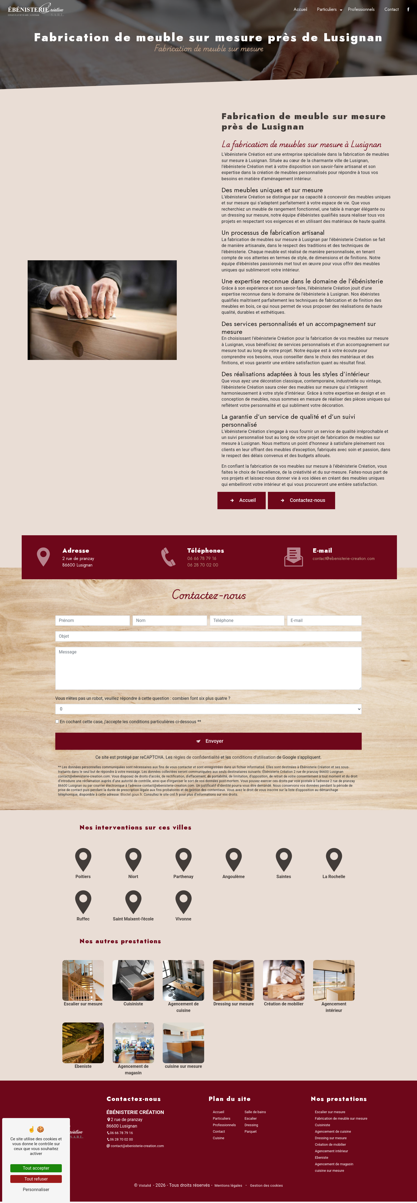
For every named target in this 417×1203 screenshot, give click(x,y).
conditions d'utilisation (253, 737)
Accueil (300, 9)
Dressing (251, 1127)
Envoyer (215, 721)
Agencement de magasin (334, 1166)
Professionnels (360, 9)
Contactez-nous (306, 500)
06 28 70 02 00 (202, 565)
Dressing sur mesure (331, 1140)
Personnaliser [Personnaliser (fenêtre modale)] (36, 1189)
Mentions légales (228, 1187)
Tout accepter (36, 1168)
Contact (391, 9)
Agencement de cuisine (333, 1133)
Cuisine (218, 1140)
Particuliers (326, 9)
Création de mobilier (330, 1146)
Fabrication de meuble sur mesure (341, 1120)
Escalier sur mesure (330, 1114)
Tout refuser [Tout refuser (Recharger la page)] (36, 1179)
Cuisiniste (322, 1127)
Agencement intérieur (331, 1153)
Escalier (251, 1120)
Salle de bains (255, 1114)
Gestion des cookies (266, 1187)
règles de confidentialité (197, 737)
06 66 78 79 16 (201, 559)
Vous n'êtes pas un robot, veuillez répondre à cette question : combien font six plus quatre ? (142, 677)
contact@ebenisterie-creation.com (344, 559)
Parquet (250, 1133)
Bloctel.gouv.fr (131, 775)
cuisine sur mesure (329, 1172)
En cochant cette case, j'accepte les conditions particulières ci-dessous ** (130, 701)
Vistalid (145, 1187)
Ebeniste (321, 1159)
